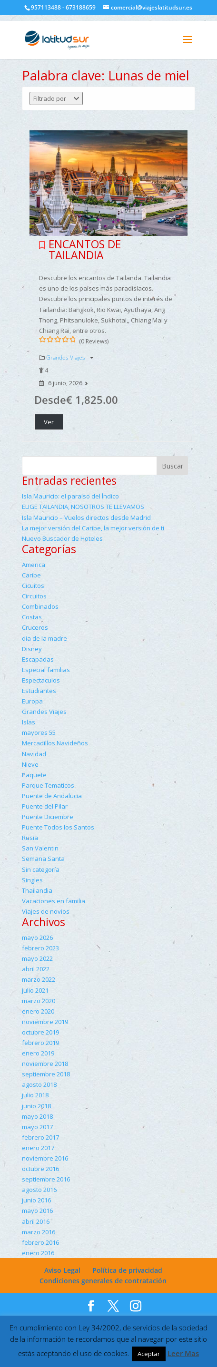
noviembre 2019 (45, 1021)
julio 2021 (35, 990)
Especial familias (46, 669)
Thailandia (37, 890)
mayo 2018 (37, 1116)
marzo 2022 (38, 979)
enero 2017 (38, 1147)
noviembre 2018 (45, 1063)
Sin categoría (40, 869)
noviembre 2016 (45, 1158)
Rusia (30, 837)
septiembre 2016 (46, 1179)
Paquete (34, 775)
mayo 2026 (37, 937)
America (33, 564)
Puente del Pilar (45, 806)
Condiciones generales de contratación (103, 1280)
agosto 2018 (39, 1084)
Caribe (31, 575)
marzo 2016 (38, 1232)
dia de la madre (44, 638)
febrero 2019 (40, 1042)
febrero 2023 (40, 948)
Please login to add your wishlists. (42, 245)
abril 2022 (35, 969)
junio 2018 (36, 1106)
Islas (28, 722)
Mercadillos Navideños (55, 743)
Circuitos (34, 596)
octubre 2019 (40, 1032)
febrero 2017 (40, 1137)
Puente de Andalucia (52, 795)
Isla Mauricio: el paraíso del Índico (70, 496)
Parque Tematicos (48, 785)
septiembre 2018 (46, 1074)
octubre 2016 (40, 1168)
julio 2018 (35, 1095)
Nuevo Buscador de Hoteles (62, 538)
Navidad (34, 754)
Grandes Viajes (66, 357)
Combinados (40, 606)
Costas (32, 617)
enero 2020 (38, 1011)
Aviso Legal (62, 1270)
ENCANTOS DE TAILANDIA (85, 249)
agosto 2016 (39, 1189)
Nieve (30, 764)
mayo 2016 (37, 1210)
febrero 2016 (40, 1242)
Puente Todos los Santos (58, 827)
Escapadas (38, 659)
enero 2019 (38, 1053)
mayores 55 (39, 732)
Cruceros (35, 627)
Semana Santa (43, 858)
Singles (32, 880)
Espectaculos (41, 680)
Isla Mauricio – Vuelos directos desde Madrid (86, 517)
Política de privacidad (127, 1270)
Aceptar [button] (149, 1353)
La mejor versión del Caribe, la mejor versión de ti (93, 528)
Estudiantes (39, 690)
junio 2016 (36, 1200)
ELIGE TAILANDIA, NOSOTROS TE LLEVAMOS (83, 506)
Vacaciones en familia (53, 901)
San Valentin (40, 848)
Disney (32, 648)
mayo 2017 (37, 1127)
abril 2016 (35, 1221)
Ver (49, 422)
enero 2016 (38, 1253)
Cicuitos (33, 585)
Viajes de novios (45, 911)
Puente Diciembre (47, 816)
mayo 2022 (37, 958)
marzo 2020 (38, 1000)
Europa (32, 701)
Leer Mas (183, 1353)
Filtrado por (56, 98)
